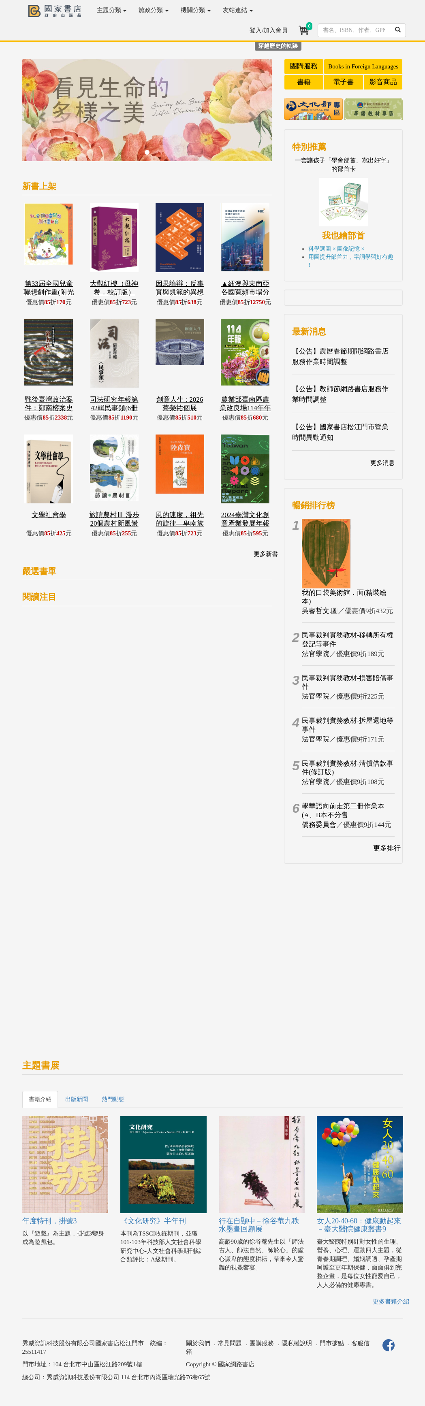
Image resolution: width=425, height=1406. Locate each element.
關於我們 (198, 1343)
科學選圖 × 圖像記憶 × (336, 249)
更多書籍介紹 (391, 1301)
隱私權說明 (297, 1343)
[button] (41, 114)
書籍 (304, 82)
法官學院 (315, 654)
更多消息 (382, 463)
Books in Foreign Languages (363, 66)
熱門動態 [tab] (113, 1099)
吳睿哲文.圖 (320, 611)
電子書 (343, 82)
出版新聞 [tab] (76, 1099)
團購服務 (304, 66)
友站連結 (238, 10)
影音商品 (383, 82)
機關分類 (196, 10)
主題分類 (112, 10)
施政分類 (154, 10)
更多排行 (387, 848)
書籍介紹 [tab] (40, 1099)
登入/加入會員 (269, 30)
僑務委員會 (319, 825)
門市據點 (332, 1343)
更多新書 (266, 554)
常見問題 (230, 1343)
